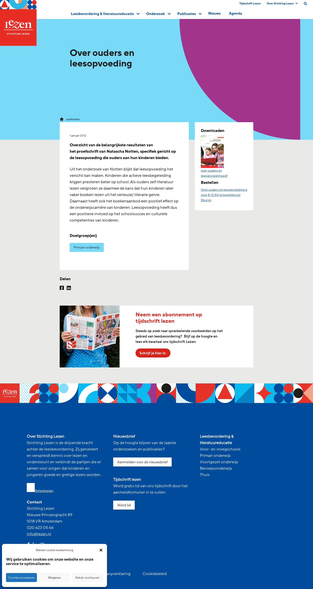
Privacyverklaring (115, 573)
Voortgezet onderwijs (219, 462)
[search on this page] (305, 3)
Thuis (205, 474)
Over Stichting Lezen (282, 3)
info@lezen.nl (39, 534)
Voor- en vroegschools (220, 449)
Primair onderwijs (87, 247)
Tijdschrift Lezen (250, 3)
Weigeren (54, 578)
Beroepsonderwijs (216, 468)
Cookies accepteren (21, 578)
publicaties (73, 119)
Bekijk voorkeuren (87, 578)
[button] (101, 550)
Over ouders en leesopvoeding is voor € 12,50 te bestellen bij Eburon (224, 195)
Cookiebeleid (155, 573)
